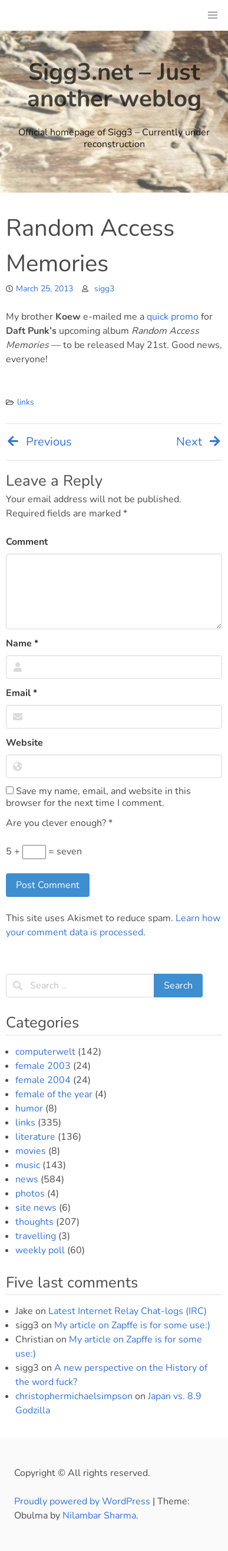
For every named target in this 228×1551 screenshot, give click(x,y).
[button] (212, 15)
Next (199, 442)
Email (21, 693)
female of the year (53, 1094)
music (27, 1165)
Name (22, 643)
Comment (27, 541)
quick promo (173, 316)
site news (36, 1207)
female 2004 (43, 1080)
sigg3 (104, 288)
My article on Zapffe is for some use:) (132, 1325)
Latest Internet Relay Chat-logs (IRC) (127, 1311)
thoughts (34, 1221)
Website (24, 742)
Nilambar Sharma (99, 1515)
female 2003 (43, 1065)
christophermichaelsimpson (74, 1396)
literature (35, 1136)
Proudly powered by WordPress (83, 1501)
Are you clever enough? (59, 823)
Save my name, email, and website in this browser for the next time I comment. (98, 797)
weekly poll (40, 1250)
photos (30, 1193)
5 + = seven (44, 852)
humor (29, 1108)
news (26, 1179)
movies (30, 1150)
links (25, 402)
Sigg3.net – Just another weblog (114, 85)
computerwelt (45, 1051)
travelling (35, 1236)
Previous (39, 442)
